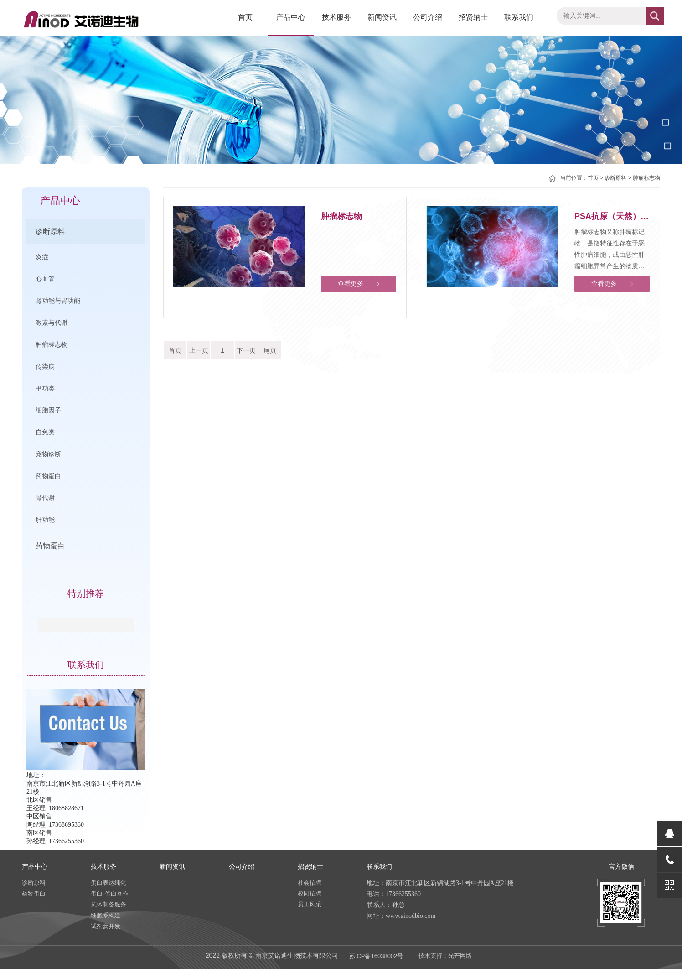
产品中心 (290, 17)
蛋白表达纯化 (108, 882)
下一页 (246, 350)
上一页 (198, 350)
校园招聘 (309, 893)
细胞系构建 (105, 915)
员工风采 (309, 904)
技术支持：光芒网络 (445, 955)
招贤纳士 (473, 17)
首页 (245, 17)
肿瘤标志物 (646, 178)
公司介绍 (427, 17)
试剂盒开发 (105, 926)
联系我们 (518, 17)
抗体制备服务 (108, 904)
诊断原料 (50, 231)
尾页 (270, 350)
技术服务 (336, 17)
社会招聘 (309, 882)
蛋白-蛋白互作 (109, 893)
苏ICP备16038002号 (376, 956)
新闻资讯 (382, 17)
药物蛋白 (50, 546)
